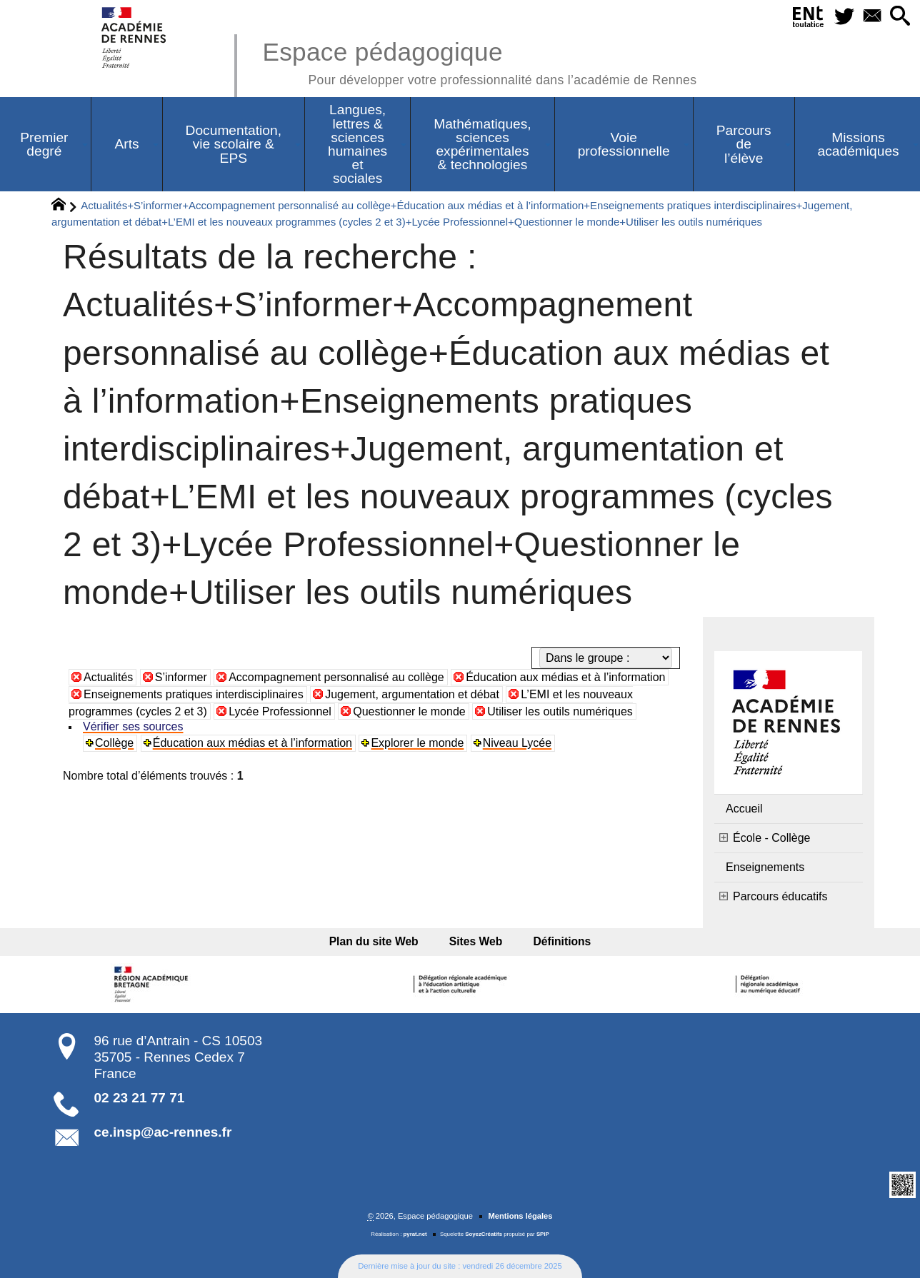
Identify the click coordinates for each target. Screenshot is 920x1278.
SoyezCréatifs (483, 1234)
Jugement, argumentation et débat (412, 694)
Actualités (108, 677)
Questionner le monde (409, 711)
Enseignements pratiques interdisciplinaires (194, 694)
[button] (899, 17)
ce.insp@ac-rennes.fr (163, 1131)
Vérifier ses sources (133, 726)
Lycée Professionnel (280, 711)
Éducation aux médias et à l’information (565, 677)
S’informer (181, 677)
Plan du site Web (379, 941)
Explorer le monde (417, 743)
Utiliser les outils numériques (560, 711)
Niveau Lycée (517, 743)
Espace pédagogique (479, 61)
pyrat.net (415, 1234)
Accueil (744, 808)
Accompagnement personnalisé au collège (336, 677)
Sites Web (476, 941)
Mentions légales (520, 1216)
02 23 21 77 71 (139, 1097)
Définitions (557, 941)
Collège (114, 743)
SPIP (542, 1234)
